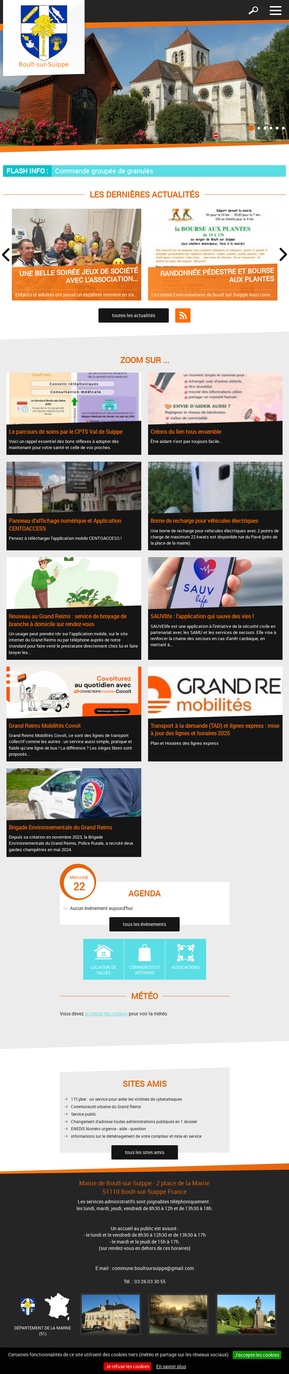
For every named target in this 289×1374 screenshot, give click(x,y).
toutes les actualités (133, 315)
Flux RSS (183, 315)
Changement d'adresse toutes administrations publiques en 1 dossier (134, 1121)
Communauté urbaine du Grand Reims (106, 1106)
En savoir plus (171, 1366)
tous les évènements (144, 924)
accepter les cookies (106, 1013)
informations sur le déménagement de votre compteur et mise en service (136, 1136)
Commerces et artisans (144, 970)
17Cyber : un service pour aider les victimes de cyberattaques (126, 1099)
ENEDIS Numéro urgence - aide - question (108, 1128)
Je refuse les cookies (127, 1366)
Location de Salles (103, 970)
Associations (185, 967)
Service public (83, 1114)
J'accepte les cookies (257, 1355)
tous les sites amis (144, 1152)
